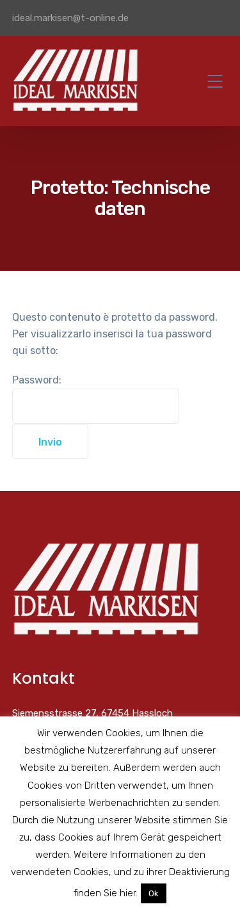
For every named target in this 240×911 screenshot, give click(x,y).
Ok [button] (153, 893)
